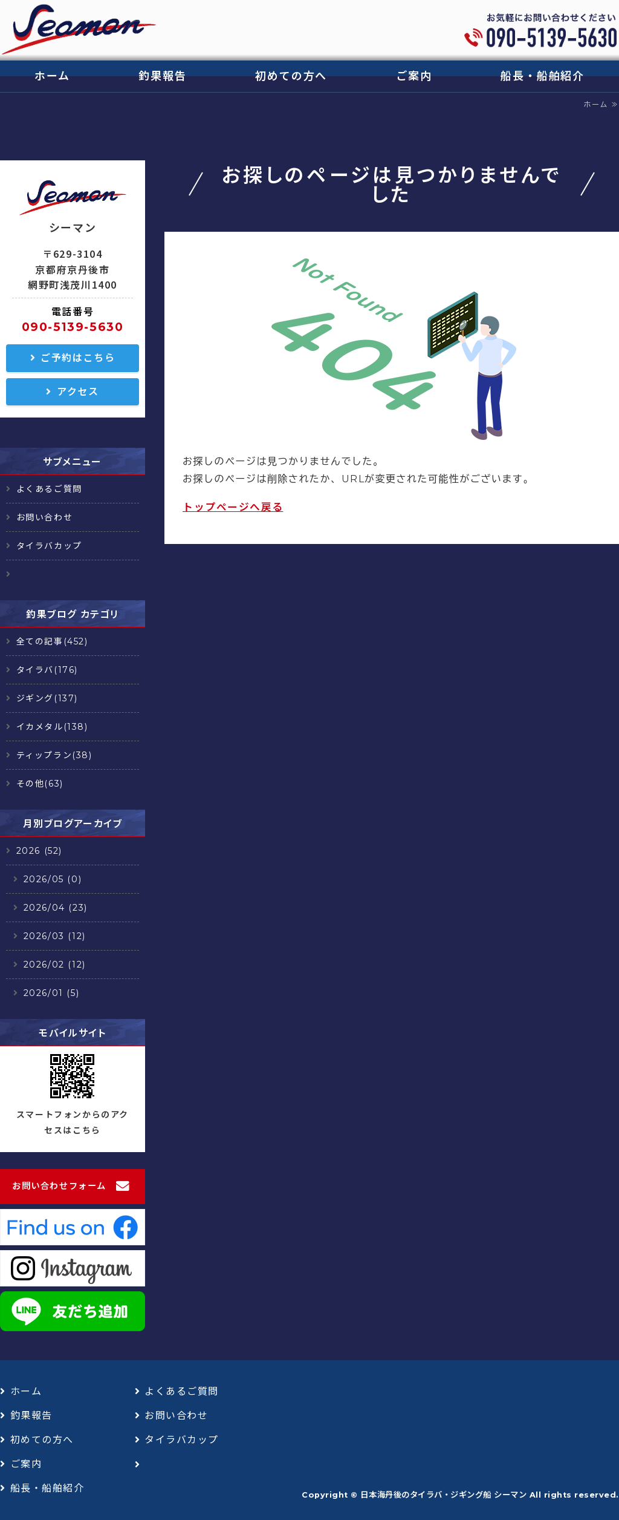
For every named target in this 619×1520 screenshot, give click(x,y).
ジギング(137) (47, 698)
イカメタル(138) (52, 726)
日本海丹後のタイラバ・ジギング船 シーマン (443, 1494)
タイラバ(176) (47, 669)
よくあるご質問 (49, 488)
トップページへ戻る (233, 507)
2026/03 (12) (55, 936)
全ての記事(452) (52, 641)
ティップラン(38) (54, 755)
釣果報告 (162, 76)
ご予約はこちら (78, 358)
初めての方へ (291, 76)
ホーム (52, 76)
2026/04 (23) (56, 907)
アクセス (78, 392)
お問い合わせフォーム (59, 1186)
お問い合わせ (44, 517)
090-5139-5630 (73, 326)
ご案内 (414, 76)
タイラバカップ (49, 545)
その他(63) (39, 783)
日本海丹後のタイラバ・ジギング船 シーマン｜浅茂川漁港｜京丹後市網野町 (78, 30)
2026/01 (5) (52, 993)
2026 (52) (39, 850)
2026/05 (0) (53, 879)
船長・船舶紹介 (543, 76)
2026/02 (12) (55, 964)
